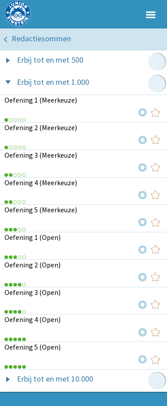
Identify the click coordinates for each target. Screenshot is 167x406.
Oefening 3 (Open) (32, 292)
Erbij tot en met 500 (50, 60)
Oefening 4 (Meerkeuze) (40, 182)
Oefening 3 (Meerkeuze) (40, 155)
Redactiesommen (41, 38)
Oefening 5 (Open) (32, 346)
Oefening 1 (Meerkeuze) (40, 100)
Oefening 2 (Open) (32, 264)
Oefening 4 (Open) (32, 319)
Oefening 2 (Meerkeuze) (40, 127)
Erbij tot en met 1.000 (53, 82)
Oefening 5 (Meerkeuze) (40, 209)
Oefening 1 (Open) (32, 237)
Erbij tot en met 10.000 (55, 379)
